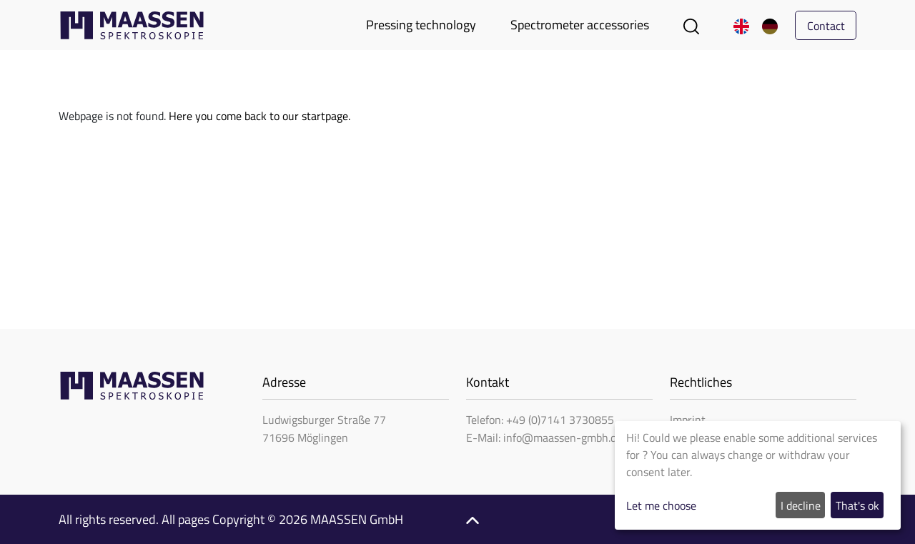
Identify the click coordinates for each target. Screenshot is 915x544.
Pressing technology (421, 24)
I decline (801, 505)
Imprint (688, 419)
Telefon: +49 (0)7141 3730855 (540, 419)
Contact (826, 25)
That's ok (857, 505)
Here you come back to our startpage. (259, 115)
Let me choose (661, 505)
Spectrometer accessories (579, 24)
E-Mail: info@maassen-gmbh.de (544, 437)
